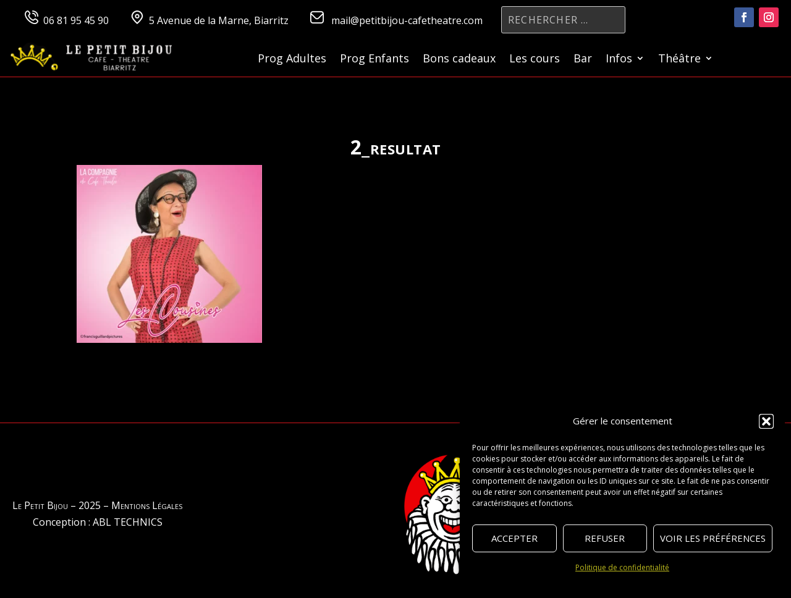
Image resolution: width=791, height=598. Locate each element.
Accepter (514, 538)
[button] (766, 421)
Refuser (605, 538)
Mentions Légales (146, 505)
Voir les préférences (713, 538)
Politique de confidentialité (622, 567)
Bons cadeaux (459, 59)
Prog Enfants (374, 59)
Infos (619, 59)
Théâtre (679, 59)
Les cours (534, 59)
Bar (582, 59)
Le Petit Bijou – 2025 (56, 505)
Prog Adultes (292, 59)
